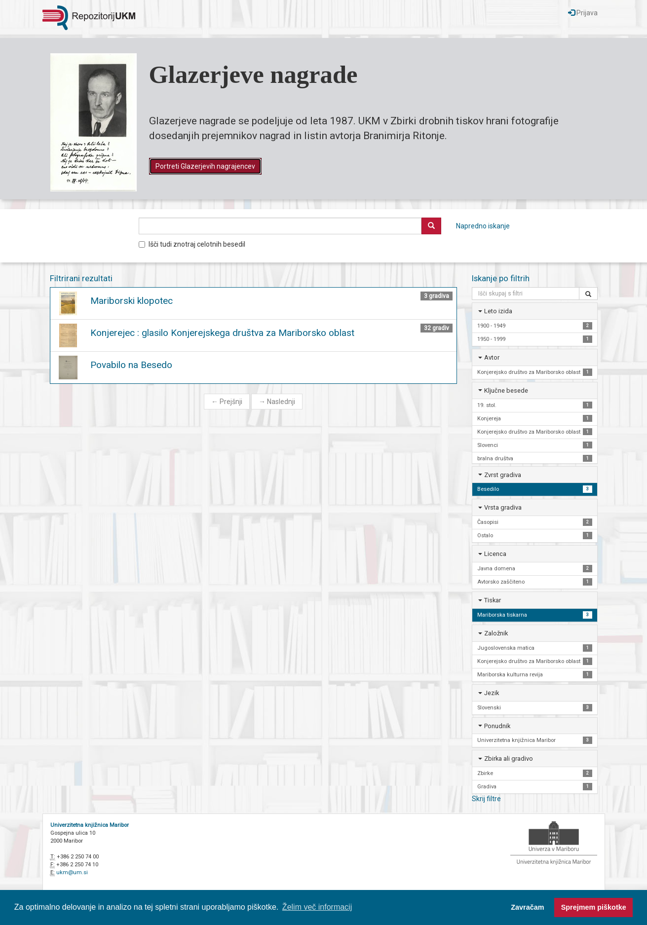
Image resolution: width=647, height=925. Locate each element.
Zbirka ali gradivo (508, 758)
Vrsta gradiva (503, 507)
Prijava (583, 13)
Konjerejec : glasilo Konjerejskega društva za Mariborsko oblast (222, 332)
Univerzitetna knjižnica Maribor (89, 825)
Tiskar (492, 600)
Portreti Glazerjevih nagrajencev (205, 166)
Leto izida (498, 311)
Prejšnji (226, 402)
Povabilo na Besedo (131, 364)
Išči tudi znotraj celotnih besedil (192, 244)
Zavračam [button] (527, 907)
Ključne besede (506, 390)
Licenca (495, 553)
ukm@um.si (72, 872)
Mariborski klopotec (131, 300)
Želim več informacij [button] (317, 907)
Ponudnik (497, 726)
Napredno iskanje (483, 226)
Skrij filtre (486, 799)
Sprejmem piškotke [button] (593, 907)
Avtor (491, 357)
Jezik (491, 693)
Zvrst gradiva (502, 475)
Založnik (496, 633)
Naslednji (277, 402)
